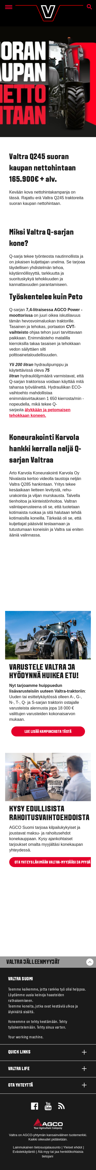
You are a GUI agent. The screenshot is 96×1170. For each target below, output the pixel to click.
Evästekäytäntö (24, 1152)
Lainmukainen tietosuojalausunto (37, 1147)
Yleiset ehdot (72, 1147)
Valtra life (48, 1068)
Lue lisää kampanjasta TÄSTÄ (48, 731)
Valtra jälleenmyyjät (33, 962)
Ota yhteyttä (48, 1085)
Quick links (48, 1052)
